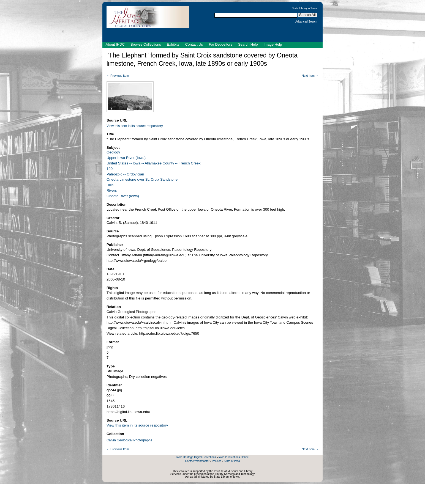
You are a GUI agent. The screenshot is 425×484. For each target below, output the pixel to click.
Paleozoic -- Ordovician (125, 174)
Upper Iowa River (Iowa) (126, 158)
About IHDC (115, 44)
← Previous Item (118, 75)
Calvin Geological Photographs (129, 440)
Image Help (273, 44)
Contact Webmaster (197, 461)
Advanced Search (306, 21)
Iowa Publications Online (234, 457)
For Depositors (220, 44)
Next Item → (310, 75)
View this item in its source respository (135, 126)
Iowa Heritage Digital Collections (196, 457)
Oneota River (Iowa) (123, 196)
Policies (216, 461)
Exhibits (173, 44)
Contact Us (194, 44)
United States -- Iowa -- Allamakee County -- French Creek (154, 163)
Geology (113, 152)
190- (110, 169)
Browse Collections (145, 44)
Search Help (248, 44)
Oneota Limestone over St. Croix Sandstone (142, 179)
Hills (110, 185)
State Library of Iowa (304, 8)
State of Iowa (232, 461)
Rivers (112, 190)
